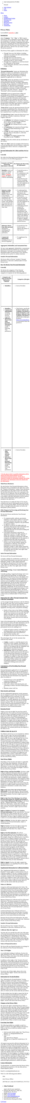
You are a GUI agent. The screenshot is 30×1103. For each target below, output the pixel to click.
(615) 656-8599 (11, 1094)
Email (5, 10)
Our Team (6, 24)
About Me (6, 21)
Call (5, 8)
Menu (2, 13)
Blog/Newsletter (8, 22)
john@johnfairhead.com (13, 1096)
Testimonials (7, 25)
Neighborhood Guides (9, 18)
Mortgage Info (7, 19)
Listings (6, 17)
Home (5, 15)
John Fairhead (7, 7)
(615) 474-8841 (12, 1093)
